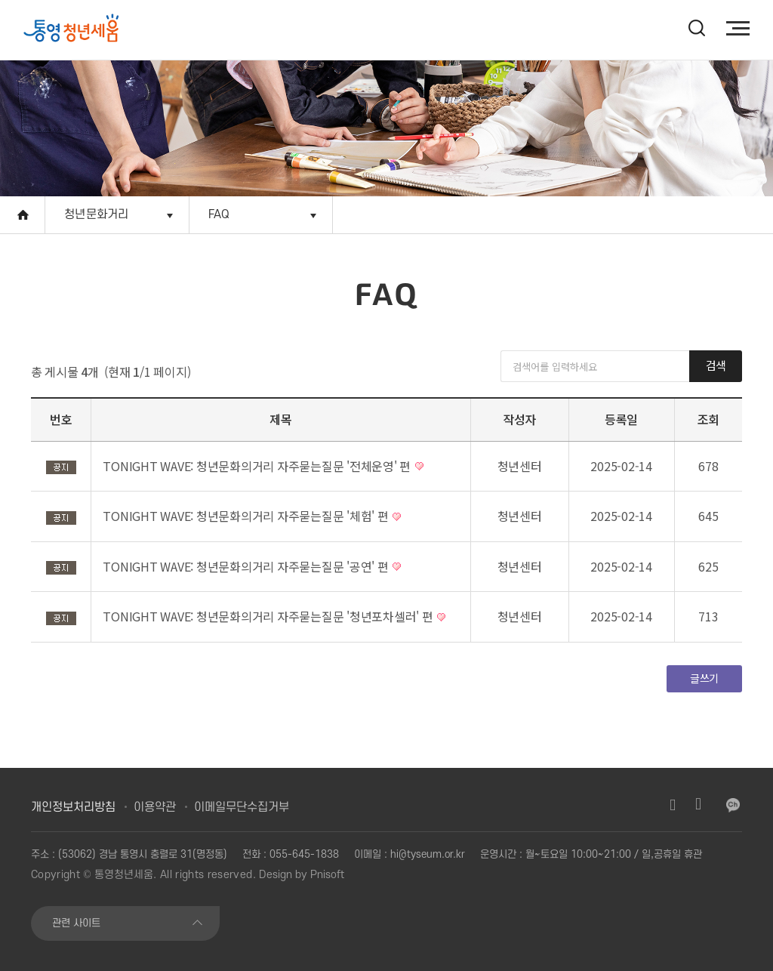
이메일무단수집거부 (241, 807)
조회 (709, 419)
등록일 (621, 419)
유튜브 (698, 805)
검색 (716, 365)
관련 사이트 (76, 923)
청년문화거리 (96, 214)
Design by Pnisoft (301, 874)
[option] (92, 29)
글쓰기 (704, 678)
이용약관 (155, 807)
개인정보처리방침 (73, 807)
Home (22, 214)
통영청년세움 (123, 874)
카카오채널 (733, 805)
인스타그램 (673, 805)
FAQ (219, 214)
